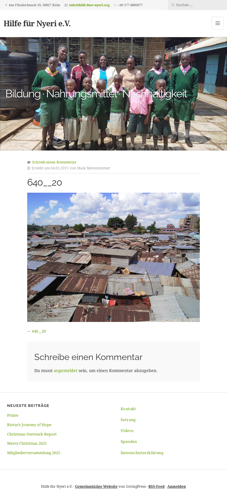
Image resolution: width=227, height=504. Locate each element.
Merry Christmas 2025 (27, 443)
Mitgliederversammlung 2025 (33, 452)
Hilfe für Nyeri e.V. (37, 23)
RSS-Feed (156, 486)
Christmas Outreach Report (32, 434)
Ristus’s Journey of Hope (29, 424)
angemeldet (65, 370)
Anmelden (176, 486)
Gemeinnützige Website (96, 486)
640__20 (39, 331)
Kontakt (128, 408)
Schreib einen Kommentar (54, 162)
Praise (12, 415)
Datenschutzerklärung (142, 452)
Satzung (128, 419)
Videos (127, 430)
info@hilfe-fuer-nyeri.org (89, 5)
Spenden (129, 441)
